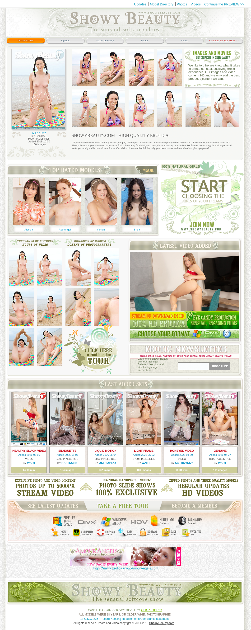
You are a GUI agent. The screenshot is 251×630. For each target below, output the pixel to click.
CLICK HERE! (151, 610)
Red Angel (65, 229)
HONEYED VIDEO (182, 450)
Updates (140, 4)
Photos (182, 4)
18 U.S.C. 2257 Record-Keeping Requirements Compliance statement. (124, 619)
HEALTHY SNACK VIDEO (29, 450)
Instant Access (25, 40)
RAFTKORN (69, 463)
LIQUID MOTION (105, 450)
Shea (137, 229)
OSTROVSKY (107, 463)
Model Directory (161, 4)
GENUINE (220, 450)
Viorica (101, 229)
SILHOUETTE (67, 450)
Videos (196, 4)
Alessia (28, 229)
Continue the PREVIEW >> (224, 4)
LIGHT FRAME (143, 450)
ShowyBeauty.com (161, 623)
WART (31, 463)
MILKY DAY (39, 133)
